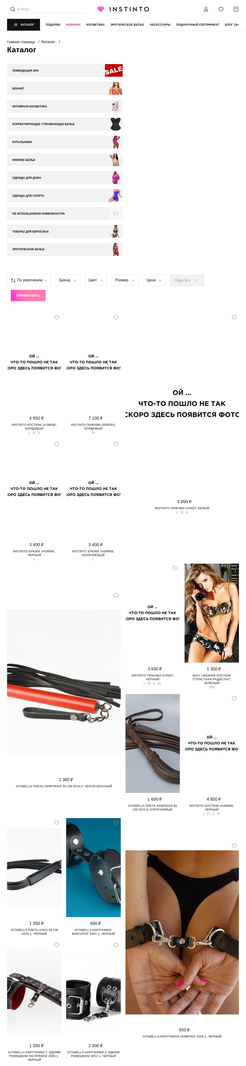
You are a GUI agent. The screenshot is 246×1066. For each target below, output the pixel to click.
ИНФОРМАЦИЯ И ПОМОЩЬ (85, 982)
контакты (189, 982)
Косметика (95, 24)
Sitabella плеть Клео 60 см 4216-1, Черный (34, 791)
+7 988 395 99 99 (193, 991)
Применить (28, 155)
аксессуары (160, 24)
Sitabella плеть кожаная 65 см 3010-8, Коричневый (152, 667)
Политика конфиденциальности (150, 991)
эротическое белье (127, 24)
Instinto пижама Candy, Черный (152, 537)
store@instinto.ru (197, 1001)
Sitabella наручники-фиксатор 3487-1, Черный (93, 791)
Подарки (53, 24)
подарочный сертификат (197, 24)
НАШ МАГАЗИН (18, 982)
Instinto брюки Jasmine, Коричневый (93, 413)
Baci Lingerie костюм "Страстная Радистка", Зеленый (212, 539)
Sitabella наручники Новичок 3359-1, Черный (182, 896)
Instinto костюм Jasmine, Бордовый (34, 286)
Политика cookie (137, 1001)
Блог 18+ (232, 24)
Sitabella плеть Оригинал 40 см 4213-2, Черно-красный (64, 646)
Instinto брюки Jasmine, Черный (34, 413)
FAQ (10, 1020)
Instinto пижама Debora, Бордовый (93, 286)
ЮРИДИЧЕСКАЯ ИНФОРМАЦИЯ (146, 982)
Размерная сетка (79, 1010)
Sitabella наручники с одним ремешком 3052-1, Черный (93, 914)
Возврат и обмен (79, 1001)
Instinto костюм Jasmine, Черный (211, 667)
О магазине (16, 991)
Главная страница (21, 42)
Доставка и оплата (81, 991)
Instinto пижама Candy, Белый (182, 368)
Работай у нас (19, 1010)
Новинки (73, 24)
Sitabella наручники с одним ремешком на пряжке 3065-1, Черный (34, 915)
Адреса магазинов (23, 1001)
